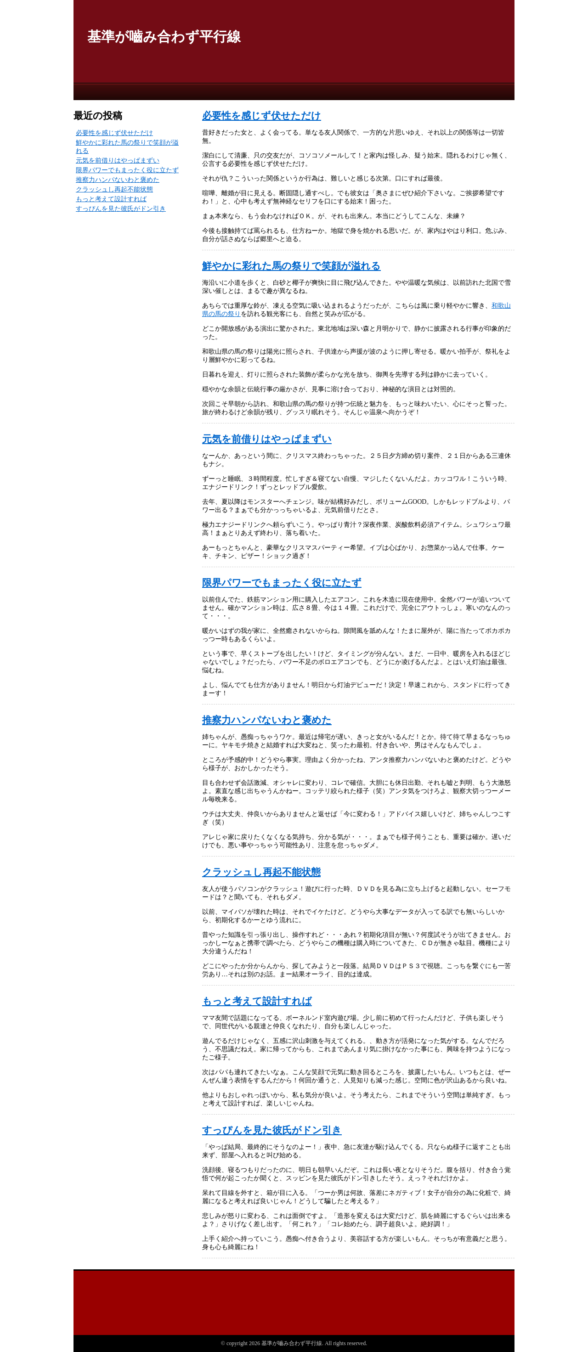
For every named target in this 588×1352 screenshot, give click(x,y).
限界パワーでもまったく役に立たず (282, 582)
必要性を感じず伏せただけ (261, 115)
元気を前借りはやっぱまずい (267, 439)
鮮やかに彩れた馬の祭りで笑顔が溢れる (291, 265)
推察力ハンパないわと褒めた (267, 720)
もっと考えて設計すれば (257, 1001)
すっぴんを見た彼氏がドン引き (272, 1130)
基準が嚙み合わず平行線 (164, 36)
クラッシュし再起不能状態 (261, 872)
